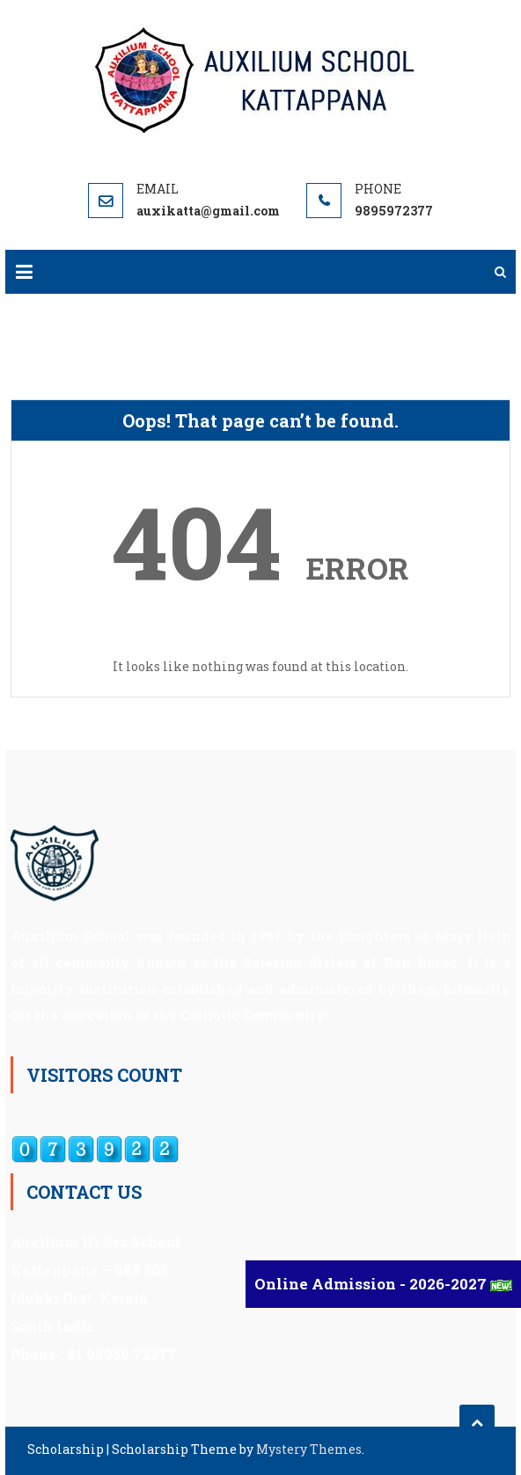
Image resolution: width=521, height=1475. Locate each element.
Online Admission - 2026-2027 (372, 1284)
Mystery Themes (309, 1449)
